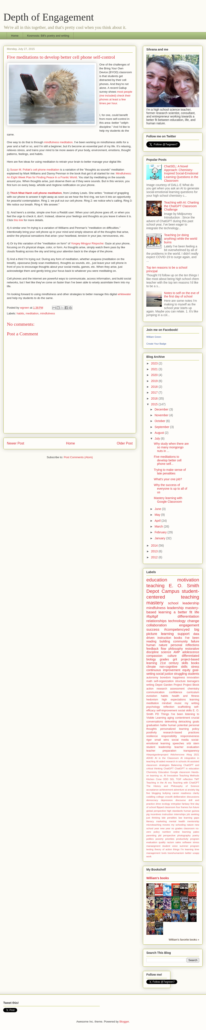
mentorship (193, 821)
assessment (177, 688)
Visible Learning (156, 717)
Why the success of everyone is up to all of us (170, 488)
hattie (163, 725)
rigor (149, 739)
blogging (156, 793)
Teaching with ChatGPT (186, 782)
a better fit (183, 612)
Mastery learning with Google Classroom (168, 499)
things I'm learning (183, 849)
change (193, 621)
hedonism (152, 699)
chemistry (193, 688)
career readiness (181, 793)
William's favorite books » (184, 939)
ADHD (149, 758)
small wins (161, 739)
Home (15, 35)
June (158, 509)
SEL (172, 779)
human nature (156, 645)
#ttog (189, 754)
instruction (167, 814)
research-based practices (181, 732)
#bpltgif (152, 616)
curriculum (193, 692)
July (157, 438)
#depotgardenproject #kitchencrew (165, 754)
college (160, 796)
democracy (152, 800)
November (161, 415)
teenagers (193, 681)
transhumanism (176, 853)
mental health (177, 821)
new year (165, 828)
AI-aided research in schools (171, 761)
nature (190, 824)
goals (196, 721)
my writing (192, 703)
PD (157, 714)
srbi (188, 743)
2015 (155, 404)
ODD (165, 779)
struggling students (186, 673)
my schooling (178, 824)
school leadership (183, 603)
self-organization (164, 681)
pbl (159, 835)
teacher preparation (161, 750)
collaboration (156, 625)
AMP (176, 652)
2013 (155, 551)
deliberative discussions (186, 796)
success (152, 629)
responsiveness (189, 736)
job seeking (193, 814)
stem (196, 743)
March (159, 526)
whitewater (124, 294)
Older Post (125, 443)
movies (166, 824)
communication (155, 692)
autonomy (152, 677)
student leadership (158, 747)
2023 (155, 363)
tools (164, 853)
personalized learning (174, 728)
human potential (178, 725)
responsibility (169, 736)
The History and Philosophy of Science (172, 786)
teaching (155, 585)
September (162, 427)
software (186, 842)
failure (195, 641)
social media (180, 739)
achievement (166, 789)
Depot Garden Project (168, 684)
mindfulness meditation (58, 142)
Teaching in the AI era (159, 782)
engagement (189, 625)
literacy (150, 821)
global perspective (156, 811)
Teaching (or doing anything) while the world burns (180, 238)
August (159, 432)
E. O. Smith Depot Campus (172, 588)
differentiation (188, 616)
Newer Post (15, 443)
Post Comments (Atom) (78, 457)
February (160, 532)
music (178, 703)
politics (150, 839)
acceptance (152, 789)
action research (156, 688)
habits (20, 313)
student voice (170, 846)
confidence (175, 692)
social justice (164, 673)
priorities (169, 839)
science (166, 652)
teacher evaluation (186, 747)
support (183, 634)
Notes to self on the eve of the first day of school (181, 294)
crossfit (168, 796)
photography (184, 835)
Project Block (191, 684)
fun (190, 807)
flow (163, 648)
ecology (166, 804)
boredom (165, 677)
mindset (166, 703)
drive (158, 804)
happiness (179, 677)
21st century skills (174, 663)
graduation (152, 725)
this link (18, 220)
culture (172, 655)
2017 (155, 392)
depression (167, 800)
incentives (155, 814)
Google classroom (180, 772)
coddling (150, 796)
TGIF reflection (184, 779)
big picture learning (172, 631)
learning (194, 699)
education (156, 580)
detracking (185, 721)
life (197, 612)
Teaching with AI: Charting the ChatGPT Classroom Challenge (181, 206)
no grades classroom (183, 828)
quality (162, 842)
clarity (196, 793)
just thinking (153, 817)
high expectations (174, 699)
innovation (193, 677)
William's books (157, 878)
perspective (169, 835)
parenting (151, 835)
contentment (182, 717)
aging (170, 717)
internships (180, 814)
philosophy (175, 648)
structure (180, 681)
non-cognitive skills (173, 666)
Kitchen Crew (154, 779)
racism (170, 842)
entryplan (176, 804)
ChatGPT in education (187, 768)
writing (150, 684)
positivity (151, 732)
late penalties (169, 817)
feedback (152, 648)
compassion (154, 655)
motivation (188, 580)
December (161, 409)
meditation (32, 313)
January (160, 538)
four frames (182, 807)
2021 (155, 369)
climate (151, 666)
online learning (182, 832)
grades (164, 659)
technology (177, 621)
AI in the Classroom (167, 758)
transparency (191, 750)
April (157, 520)
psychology (153, 706)
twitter (188, 853)
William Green (153, 337)
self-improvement (166, 710)
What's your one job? (168, 479)
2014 (155, 545)
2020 (155, 375)
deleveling (171, 721)
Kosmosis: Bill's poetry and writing (48, 35)
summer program (189, 846)
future (196, 807)
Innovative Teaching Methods (183, 775)
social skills (185, 710)
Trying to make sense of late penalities (170, 471)
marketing (161, 821)
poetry (195, 835)
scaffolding (184, 706)
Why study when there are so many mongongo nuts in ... (171, 447)
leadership (175, 608)
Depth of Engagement (48, 17)
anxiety (191, 789)
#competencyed (176, 629)
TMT (196, 779)
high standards (175, 811)
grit (175, 659)
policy (195, 728)
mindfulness (47, 313)
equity (186, 670)
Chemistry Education (157, 772)
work (148, 856)
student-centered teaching (172, 594)
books (195, 663)
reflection (168, 706)
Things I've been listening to (180, 714)
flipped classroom (166, 807)
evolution (151, 695)
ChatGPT (169, 768)
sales (178, 842)
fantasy (185, 804)
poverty (160, 839)
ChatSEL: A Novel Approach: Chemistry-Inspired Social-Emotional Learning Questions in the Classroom (181, 173)
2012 (155, 557)
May (157, 514)
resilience (152, 736)
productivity (182, 839)
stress (195, 666)
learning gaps (191, 817)
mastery (155, 602)
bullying (166, 793)
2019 (155, 381)
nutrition (166, 832)
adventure (179, 789)
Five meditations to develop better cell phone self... (168, 460)
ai (186, 789)
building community (174, 641)
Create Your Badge (156, 343)
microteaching (153, 824)
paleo (196, 832)
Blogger (124, 1021)
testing (149, 849)
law (180, 817)
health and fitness (185, 695)
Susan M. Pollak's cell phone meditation (34, 169)
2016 (155, 398)
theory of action (163, 849)
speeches (178, 743)
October (160, 421)
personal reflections (185, 645)
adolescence (190, 652)
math (149, 681)
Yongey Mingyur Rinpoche (87, 243)
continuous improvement (163, 670)
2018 (155, 386)
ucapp (196, 853)
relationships (156, 621)
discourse (181, 800)
